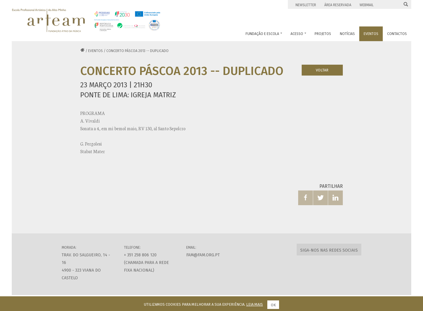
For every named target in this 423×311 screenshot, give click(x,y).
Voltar (322, 70)
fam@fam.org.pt (203, 255)
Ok (273, 305)
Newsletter (306, 5)
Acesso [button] (298, 34)
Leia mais (254, 304)
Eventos (95, 51)
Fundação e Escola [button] (264, 34)
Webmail (367, 5)
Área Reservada (337, 5)
